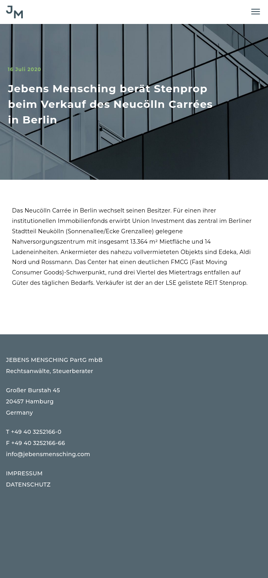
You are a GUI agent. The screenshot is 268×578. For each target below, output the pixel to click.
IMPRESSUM (24, 473)
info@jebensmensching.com (48, 454)
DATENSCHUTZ (28, 484)
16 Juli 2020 (24, 69)
